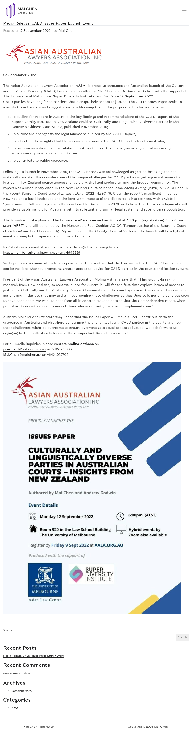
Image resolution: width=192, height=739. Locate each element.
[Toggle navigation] (184, 10)
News (15, 708)
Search (7, 630)
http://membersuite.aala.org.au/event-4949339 (41, 252)
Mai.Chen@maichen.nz (22, 354)
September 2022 (22, 691)
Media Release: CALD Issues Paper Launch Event (33, 655)
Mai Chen (66, 30)
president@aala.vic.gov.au (24, 349)
